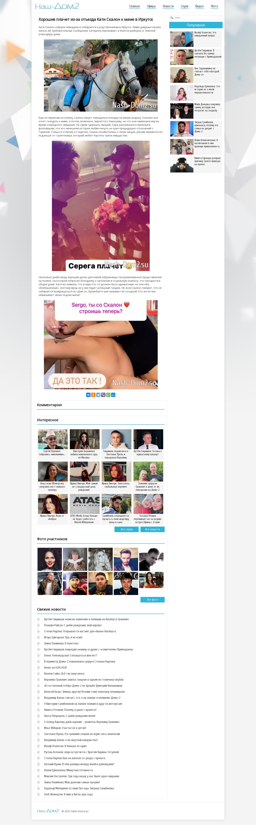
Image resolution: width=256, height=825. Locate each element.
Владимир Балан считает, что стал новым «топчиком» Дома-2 (82, 697)
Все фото (152, 599)
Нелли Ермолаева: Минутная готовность (68, 770)
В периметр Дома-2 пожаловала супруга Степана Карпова (79, 661)
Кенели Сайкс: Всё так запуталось (64, 673)
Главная (134, 6)
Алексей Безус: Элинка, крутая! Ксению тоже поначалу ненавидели (84, 691)
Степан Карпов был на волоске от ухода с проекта (74, 758)
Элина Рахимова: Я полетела (61, 643)
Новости (168, 6)
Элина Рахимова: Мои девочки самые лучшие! (72, 782)
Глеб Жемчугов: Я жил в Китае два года (68, 794)
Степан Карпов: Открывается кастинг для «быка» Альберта (80, 631)
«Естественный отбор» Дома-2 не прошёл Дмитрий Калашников (83, 685)
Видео (199, 6)
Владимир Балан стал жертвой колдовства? (71, 740)
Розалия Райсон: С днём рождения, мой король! (73, 625)
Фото (214, 6)
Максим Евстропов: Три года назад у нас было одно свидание (81, 776)
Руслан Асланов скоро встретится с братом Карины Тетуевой (81, 752)
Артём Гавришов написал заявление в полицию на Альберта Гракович (86, 619)
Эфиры (151, 6)
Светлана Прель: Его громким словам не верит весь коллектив (82, 734)
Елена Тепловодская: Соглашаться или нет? (70, 655)
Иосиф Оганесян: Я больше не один (65, 746)
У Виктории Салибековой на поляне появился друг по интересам (83, 703)
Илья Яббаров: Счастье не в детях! (65, 728)
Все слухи (126, 529)
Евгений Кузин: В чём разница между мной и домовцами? (79, 764)
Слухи (184, 6)
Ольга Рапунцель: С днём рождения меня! (69, 716)
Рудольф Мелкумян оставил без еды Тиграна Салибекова (79, 788)
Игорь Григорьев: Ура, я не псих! (63, 637)
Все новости (152, 529)
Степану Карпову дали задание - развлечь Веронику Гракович (81, 722)
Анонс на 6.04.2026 (55, 667)
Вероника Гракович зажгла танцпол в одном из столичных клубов (84, 679)
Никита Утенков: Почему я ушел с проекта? (70, 710)
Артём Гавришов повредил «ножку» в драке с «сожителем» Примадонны (88, 649)
